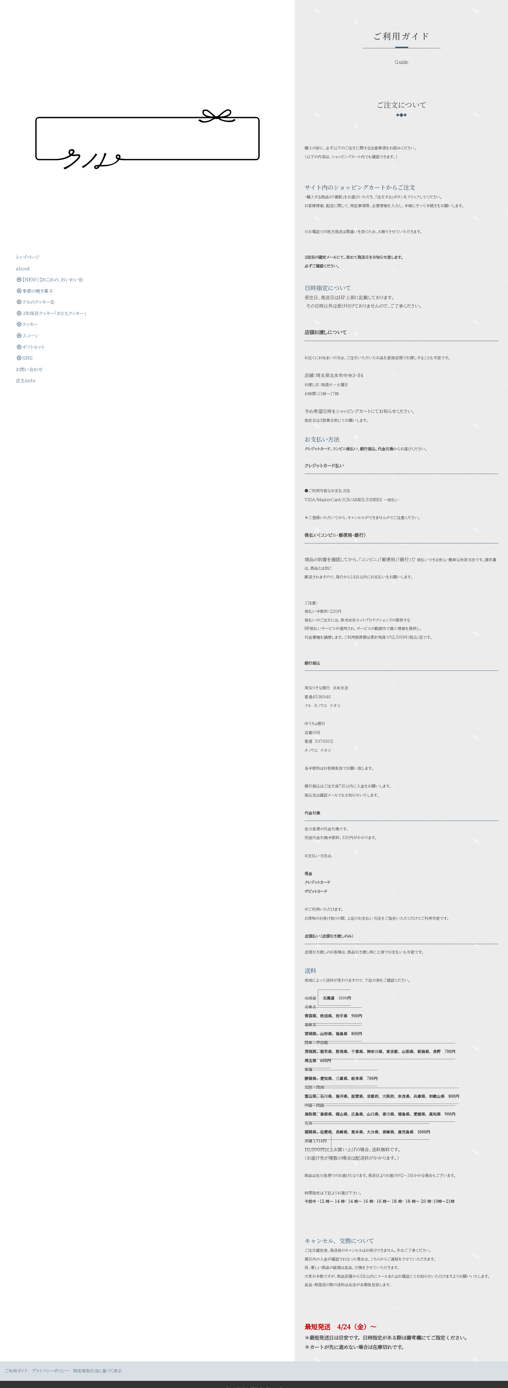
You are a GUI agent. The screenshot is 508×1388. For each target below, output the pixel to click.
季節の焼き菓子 (35, 138)
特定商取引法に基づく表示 (97, 1362)
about (23, 104)
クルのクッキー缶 (36, 149)
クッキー (27, 183)
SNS (25, 217)
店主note (26, 240)
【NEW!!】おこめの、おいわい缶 (47, 121)
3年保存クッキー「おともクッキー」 (48, 167)
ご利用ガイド (16, 1362)
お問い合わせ (29, 229)
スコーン (28, 195)
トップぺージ (28, 93)
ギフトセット (31, 206)
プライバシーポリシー (50, 1362)
